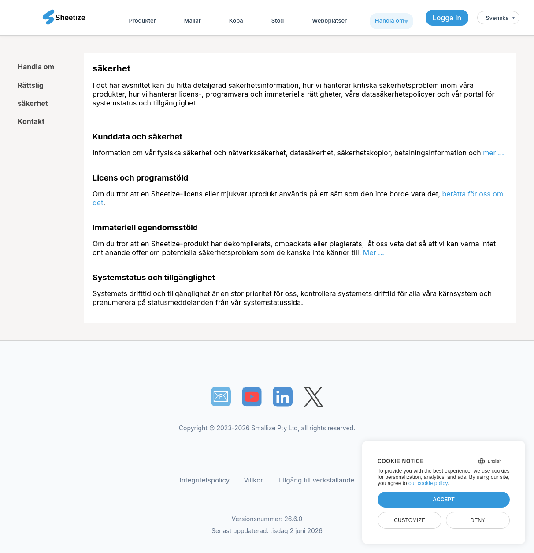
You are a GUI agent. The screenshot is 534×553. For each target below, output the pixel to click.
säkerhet (33, 103)
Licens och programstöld (140, 177)
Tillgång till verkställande (315, 480)
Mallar (192, 20)
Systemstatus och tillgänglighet (154, 277)
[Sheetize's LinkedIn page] (283, 396)
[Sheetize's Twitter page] (313, 396)
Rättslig (31, 85)
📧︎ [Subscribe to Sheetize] (220, 396)
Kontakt (31, 121)
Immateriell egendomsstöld (145, 227)
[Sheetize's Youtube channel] (252, 396)
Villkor (253, 480)
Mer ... (373, 252)
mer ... (493, 152)
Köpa (236, 20)
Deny (478, 520)
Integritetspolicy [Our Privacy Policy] (205, 480)
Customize (409, 520)
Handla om (389, 20)
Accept (443, 500)
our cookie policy (428, 483)
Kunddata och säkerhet (137, 136)
